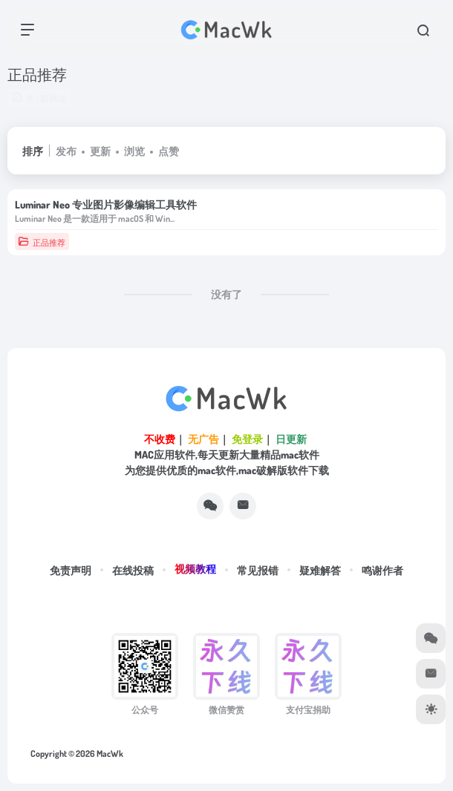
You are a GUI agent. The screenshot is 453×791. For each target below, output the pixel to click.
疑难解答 (320, 570)
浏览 (134, 151)
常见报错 (257, 570)
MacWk (110, 753)
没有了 (226, 294)
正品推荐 (41, 241)
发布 (66, 151)
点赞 (168, 151)
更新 (100, 151)
